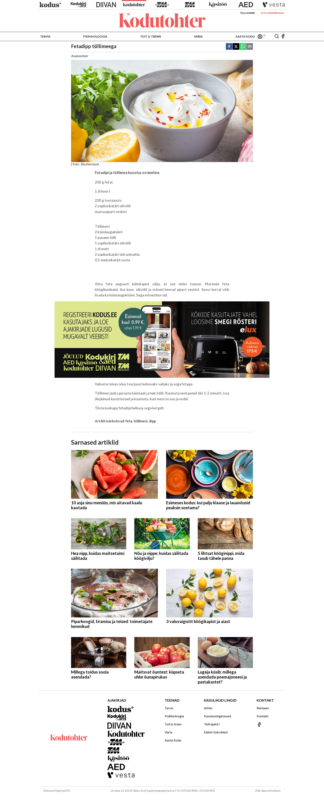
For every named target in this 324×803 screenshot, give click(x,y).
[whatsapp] (242, 46)
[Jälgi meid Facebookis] (283, 36)
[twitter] (236, 46)
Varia (198, 36)
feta (128, 421)
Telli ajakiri (247, 13)
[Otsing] (277, 36)
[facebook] (229, 46)
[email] (249, 46)
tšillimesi (141, 421)
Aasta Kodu (245, 36)
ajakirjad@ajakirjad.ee (161, 790)
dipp (152, 421)
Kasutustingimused (217, 716)
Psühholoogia (95, 36)
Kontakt (262, 716)
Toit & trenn (150, 36)
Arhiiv (208, 708)
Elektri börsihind (216, 732)
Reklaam (263, 708)
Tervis (45, 36)
